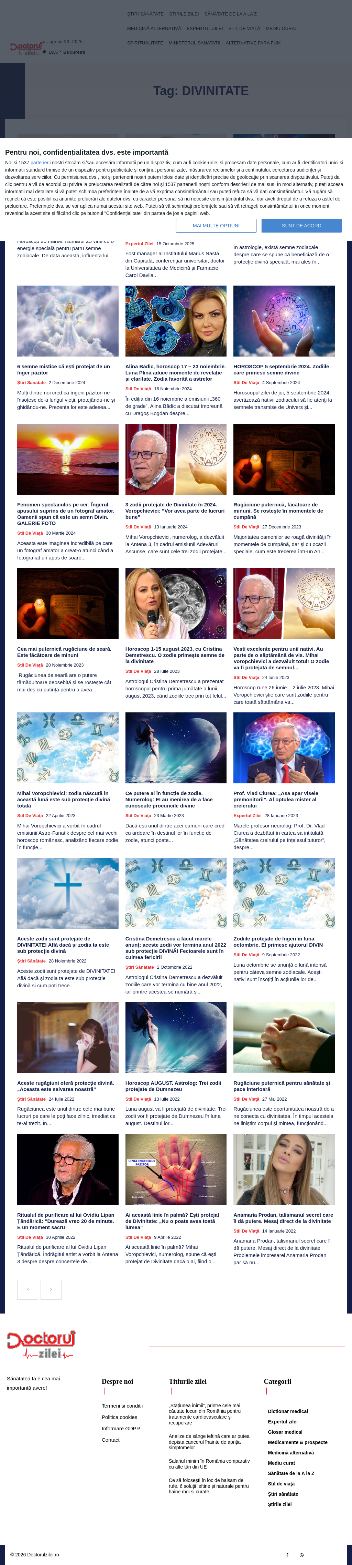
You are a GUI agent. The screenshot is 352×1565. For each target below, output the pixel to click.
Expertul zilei (139, 243)
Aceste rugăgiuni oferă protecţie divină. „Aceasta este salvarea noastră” (65, 1086)
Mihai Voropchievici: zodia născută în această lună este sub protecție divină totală (63, 799)
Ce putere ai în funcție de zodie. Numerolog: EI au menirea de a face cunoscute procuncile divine (169, 799)
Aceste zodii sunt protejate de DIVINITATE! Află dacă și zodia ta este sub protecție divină (63, 945)
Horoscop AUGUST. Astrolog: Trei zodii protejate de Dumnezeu (173, 1086)
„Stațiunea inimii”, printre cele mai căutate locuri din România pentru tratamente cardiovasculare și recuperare (205, 1413)
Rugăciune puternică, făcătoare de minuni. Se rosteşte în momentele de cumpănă (278, 511)
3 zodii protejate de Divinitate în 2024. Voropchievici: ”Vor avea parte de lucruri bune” (175, 511)
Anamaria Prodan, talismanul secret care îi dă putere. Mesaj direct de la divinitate (283, 1218)
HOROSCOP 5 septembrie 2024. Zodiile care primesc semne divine (281, 369)
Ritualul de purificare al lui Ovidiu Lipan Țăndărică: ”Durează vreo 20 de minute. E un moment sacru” (65, 1221)
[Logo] (41, 1345)
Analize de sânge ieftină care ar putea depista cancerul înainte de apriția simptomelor (209, 1441)
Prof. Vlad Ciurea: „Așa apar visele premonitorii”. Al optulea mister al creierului (275, 799)
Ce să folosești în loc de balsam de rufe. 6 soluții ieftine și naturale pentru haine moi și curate (209, 1485)
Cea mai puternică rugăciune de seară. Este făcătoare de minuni (64, 652)
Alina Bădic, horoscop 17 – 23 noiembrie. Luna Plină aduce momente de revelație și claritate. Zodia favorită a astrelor (175, 372)
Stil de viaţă (138, 388)
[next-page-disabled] (51, 1290)
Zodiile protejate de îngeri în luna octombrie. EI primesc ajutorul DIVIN (278, 942)
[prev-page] (27, 1290)
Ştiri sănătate (31, 382)
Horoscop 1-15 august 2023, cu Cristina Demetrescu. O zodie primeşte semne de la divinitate (174, 655)
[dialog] (176, 189)
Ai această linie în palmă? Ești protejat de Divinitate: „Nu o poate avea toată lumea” (172, 1221)
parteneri (40, 162)
